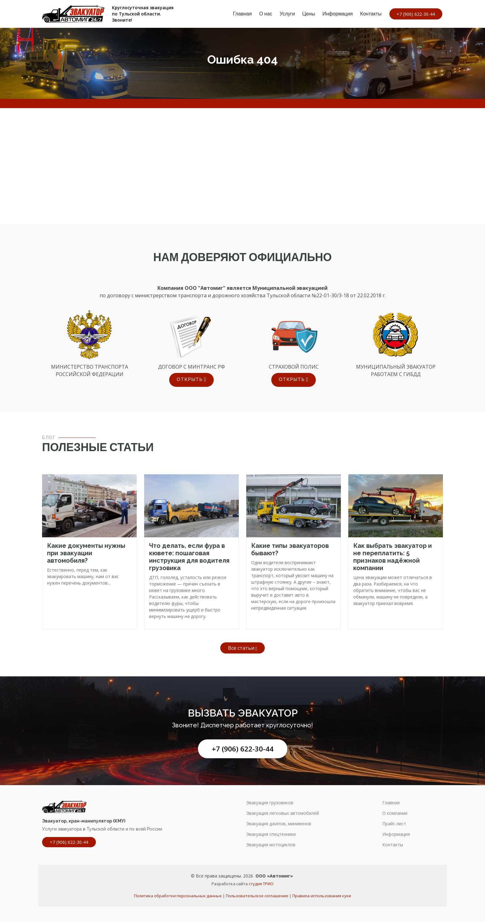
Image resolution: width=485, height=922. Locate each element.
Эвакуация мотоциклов (270, 845)
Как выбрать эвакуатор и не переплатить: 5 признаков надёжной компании (392, 557)
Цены (307, 13)
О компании (394, 813)
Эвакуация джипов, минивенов (278, 824)
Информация (336, 13)
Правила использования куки (321, 896)
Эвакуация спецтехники (271, 834)
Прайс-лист (394, 824)
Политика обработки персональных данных (178, 896)
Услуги (285, 13)
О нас (263, 13)
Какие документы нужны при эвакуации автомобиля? (86, 553)
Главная (240, 13)
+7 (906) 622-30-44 (242, 749)
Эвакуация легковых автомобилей (282, 813)
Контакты (369, 13)
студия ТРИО (261, 883)
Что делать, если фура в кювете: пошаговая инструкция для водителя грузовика (189, 557)
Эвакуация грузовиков (269, 803)
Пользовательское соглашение (257, 896)
